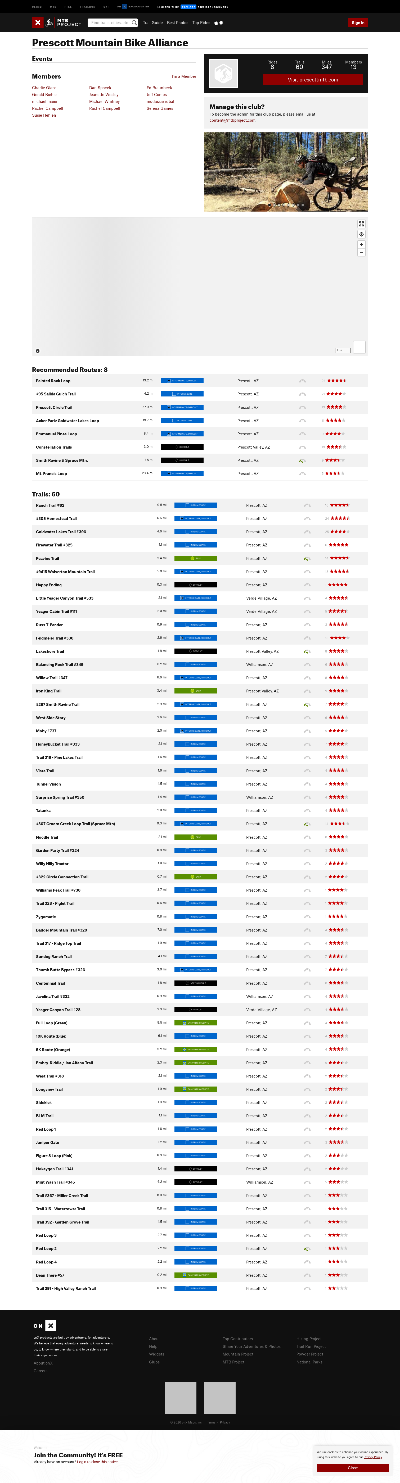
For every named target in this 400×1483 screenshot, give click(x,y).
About (154, 1338)
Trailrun (88, 6)
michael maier (44, 101)
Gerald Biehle (44, 94)
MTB (53, 6)
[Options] (359, 347)
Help (153, 1346)
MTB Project (233, 1361)
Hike (68, 6)
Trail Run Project (311, 1346)
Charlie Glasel (44, 87)
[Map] (200, 286)
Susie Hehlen (44, 115)
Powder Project (309, 1354)
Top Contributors (238, 1338)
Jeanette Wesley (103, 94)
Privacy (225, 1422)
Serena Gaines (160, 108)
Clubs (154, 1361)
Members (353, 62)
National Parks (309, 1361)
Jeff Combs (157, 94)
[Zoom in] (361, 244)
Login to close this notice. (98, 1462)
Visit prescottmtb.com (313, 79)
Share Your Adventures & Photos (252, 1346)
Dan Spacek (100, 87)
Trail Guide (153, 22)
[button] (209, 172)
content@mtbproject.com (232, 120)
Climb (37, 6)
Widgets (156, 1354)
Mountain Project (238, 1354)
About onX (43, 1363)
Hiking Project (309, 1338)
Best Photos (177, 22)
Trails (299, 62)
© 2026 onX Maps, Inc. (186, 1422)
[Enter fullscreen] (361, 224)
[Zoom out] (361, 252)
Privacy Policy (373, 1457)
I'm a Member (184, 76)
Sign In (358, 22)
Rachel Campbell (47, 108)
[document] (353, 1461)
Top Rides (201, 22)
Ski (106, 6)
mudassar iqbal (160, 101)
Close (353, 1467)
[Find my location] (361, 234)
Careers (40, 1370)
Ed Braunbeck (159, 87)
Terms (211, 1422)
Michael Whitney (104, 101)
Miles (326, 62)
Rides (272, 62)
